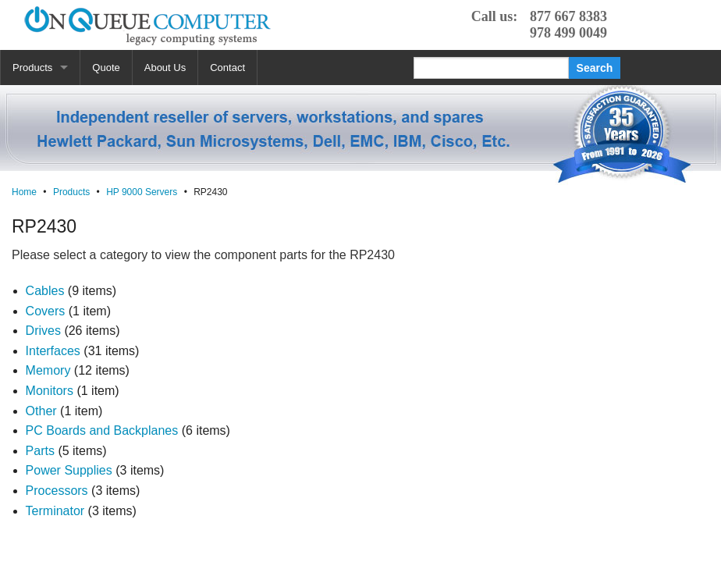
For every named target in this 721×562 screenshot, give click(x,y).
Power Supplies (69, 470)
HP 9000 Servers (141, 192)
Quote (105, 67)
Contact (227, 67)
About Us (165, 67)
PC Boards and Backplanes (102, 430)
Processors (57, 490)
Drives (43, 330)
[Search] (491, 68)
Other (41, 411)
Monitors (49, 390)
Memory (48, 370)
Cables (45, 290)
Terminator (55, 511)
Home (24, 192)
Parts (40, 450)
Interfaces (53, 350)
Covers (46, 311)
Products (32, 67)
